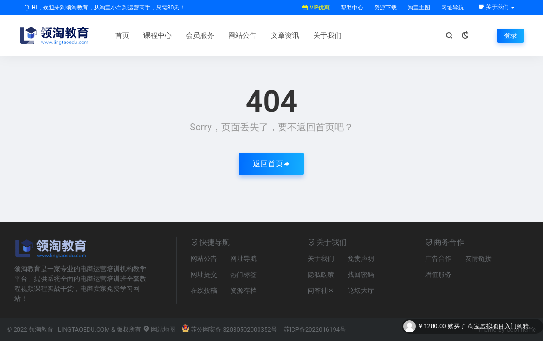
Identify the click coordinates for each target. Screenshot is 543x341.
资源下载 (385, 7)
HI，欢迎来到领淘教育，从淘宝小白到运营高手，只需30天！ (104, 7)
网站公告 (242, 35)
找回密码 (361, 274)
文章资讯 (285, 35)
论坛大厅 (361, 290)
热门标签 (243, 274)
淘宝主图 (418, 7)
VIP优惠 (316, 7)
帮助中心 (351, 7)
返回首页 (271, 163)
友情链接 (478, 258)
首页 (122, 35)
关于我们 (327, 35)
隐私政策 (321, 274)
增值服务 (438, 274)
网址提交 (204, 274)
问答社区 (321, 290)
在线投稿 (204, 290)
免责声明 (361, 258)
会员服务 (200, 35)
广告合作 (438, 258)
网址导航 (452, 7)
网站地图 (159, 329)
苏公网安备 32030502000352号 (229, 329)
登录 (510, 35)
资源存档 (243, 290)
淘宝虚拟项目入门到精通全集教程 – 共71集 (503, 326)
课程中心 (157, 35)
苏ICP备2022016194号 (315, 329)
